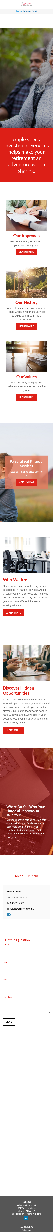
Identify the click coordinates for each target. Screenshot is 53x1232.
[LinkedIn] (9, 914)
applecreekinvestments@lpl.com (22, 909)
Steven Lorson (14, 891)
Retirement (26, 1230)
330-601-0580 (17, 903)
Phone (6, 979)
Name (6, 944)
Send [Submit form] (9, 1022)
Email (5, 962)
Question (7, 997)
